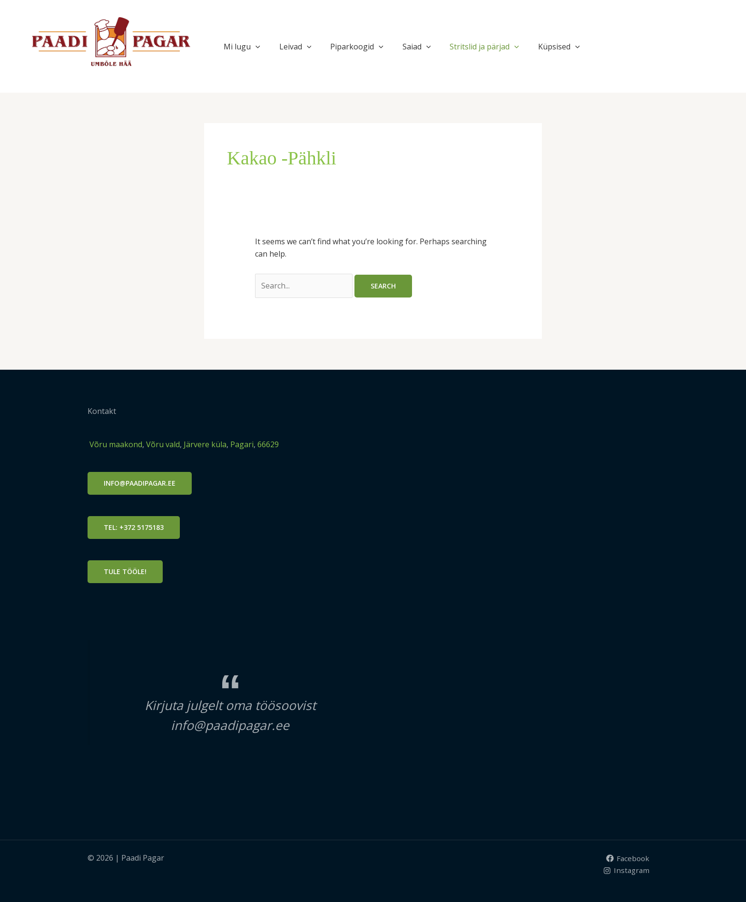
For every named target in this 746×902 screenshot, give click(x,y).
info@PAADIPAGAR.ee (140, 483)
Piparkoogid (356, 46)
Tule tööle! (125, 571)
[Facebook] (627, 858)
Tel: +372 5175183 (134, 527)
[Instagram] (626, 870)
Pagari (242, 444)
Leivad (295, 46)
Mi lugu (242, 46)
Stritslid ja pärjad (484, 46)
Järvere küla (204, 444)
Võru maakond (115, 444)
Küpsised (559, 46)
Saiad (416, 46)
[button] (255, 46)
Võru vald (163, 444)
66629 (268, 444)
